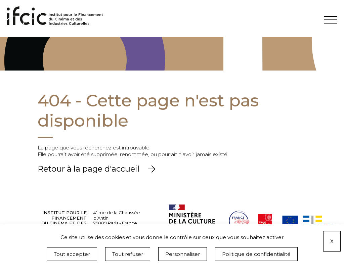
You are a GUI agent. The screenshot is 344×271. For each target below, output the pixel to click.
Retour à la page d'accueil (89, 169)
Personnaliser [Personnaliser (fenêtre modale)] (182, 254)
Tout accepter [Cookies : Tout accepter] (72, 254)
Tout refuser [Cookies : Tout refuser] (127, 254)
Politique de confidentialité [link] (256, 254)
